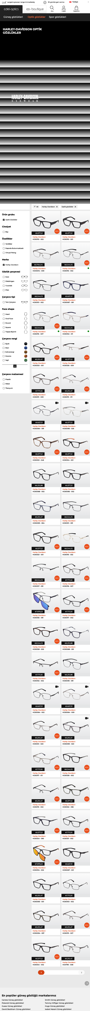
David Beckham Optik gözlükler (57, 886)
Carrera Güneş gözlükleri (12, 849)
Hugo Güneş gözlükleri (55, 855)
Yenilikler (7, 93)
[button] (11, 9)
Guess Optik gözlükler (11, 880)
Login (64, 11)
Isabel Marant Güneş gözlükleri (58, 858)
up (87, 996)
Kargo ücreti (35, 948)
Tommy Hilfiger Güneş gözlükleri (59, 852)
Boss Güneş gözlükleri (11, 861)
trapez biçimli (15, 181)
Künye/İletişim (7, 999)
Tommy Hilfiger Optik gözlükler (56, 874)
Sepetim (76, 11)
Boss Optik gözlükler (11, 886)
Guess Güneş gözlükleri (12, 855)
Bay (5, 81)
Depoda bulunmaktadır (13, 97)
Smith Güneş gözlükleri (55, 849)
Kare (15, 126)
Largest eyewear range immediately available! (21, 3)
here (67, 915)
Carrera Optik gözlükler (53, 877)
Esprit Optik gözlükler (11, 883)
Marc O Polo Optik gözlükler (14, 874)
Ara (52, 11)
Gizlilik (20, 996)
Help (62, 940)
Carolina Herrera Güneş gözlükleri (59, 861)
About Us (5, 940)
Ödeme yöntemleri (38, 945)
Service (33, 940)
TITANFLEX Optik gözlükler (55, 880)
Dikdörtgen (15, 130)
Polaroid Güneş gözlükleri (13, 852)
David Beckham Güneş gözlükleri (16, 858)
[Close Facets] (15, 55)
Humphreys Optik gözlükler (14, 877)
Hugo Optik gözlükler (52, 883)
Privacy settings (8, 945)
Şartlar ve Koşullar (9, 996)
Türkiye (75, 2)
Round (15, 172)
